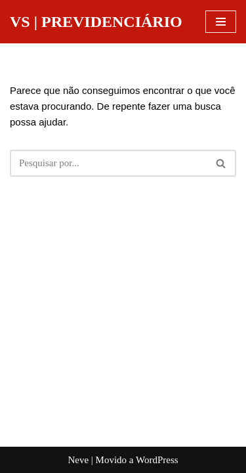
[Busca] (108, 163)
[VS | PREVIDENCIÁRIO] (96, 21)
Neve (78, 460)
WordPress (157, 460)
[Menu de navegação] (220, 22)
